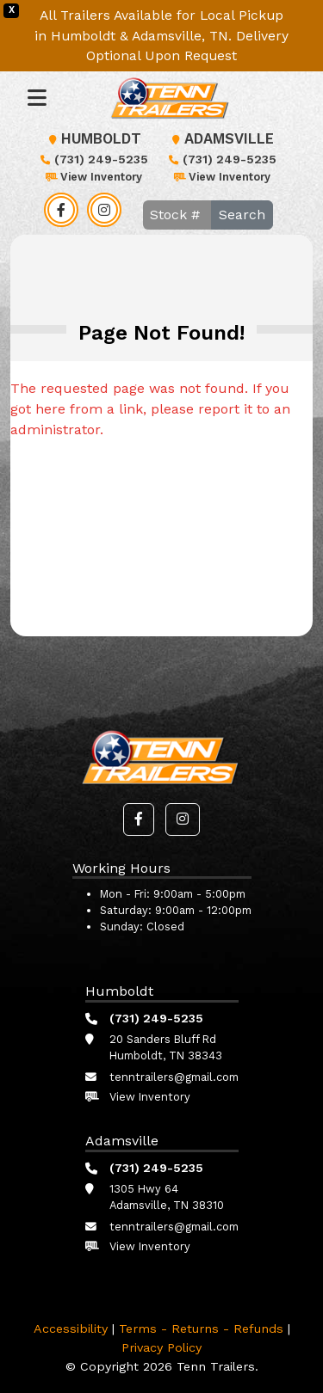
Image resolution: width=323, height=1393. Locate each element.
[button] (138, 819)
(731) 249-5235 (92, 159)
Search (242, 214)
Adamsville (220, 139)
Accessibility (71, 1328)
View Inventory (92, 176)
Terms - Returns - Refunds (201, 1328)
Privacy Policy (161, 1347)
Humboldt (92, 139)
